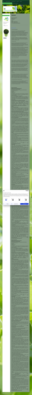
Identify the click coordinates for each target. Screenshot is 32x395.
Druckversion (4, 393)
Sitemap (7, 393)
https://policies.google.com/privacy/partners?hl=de (16, 238)
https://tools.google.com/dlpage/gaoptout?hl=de (16, 320)
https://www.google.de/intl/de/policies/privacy (16, 143)
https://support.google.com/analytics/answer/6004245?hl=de (17, 326)
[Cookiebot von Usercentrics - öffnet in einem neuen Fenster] (26, 190)
